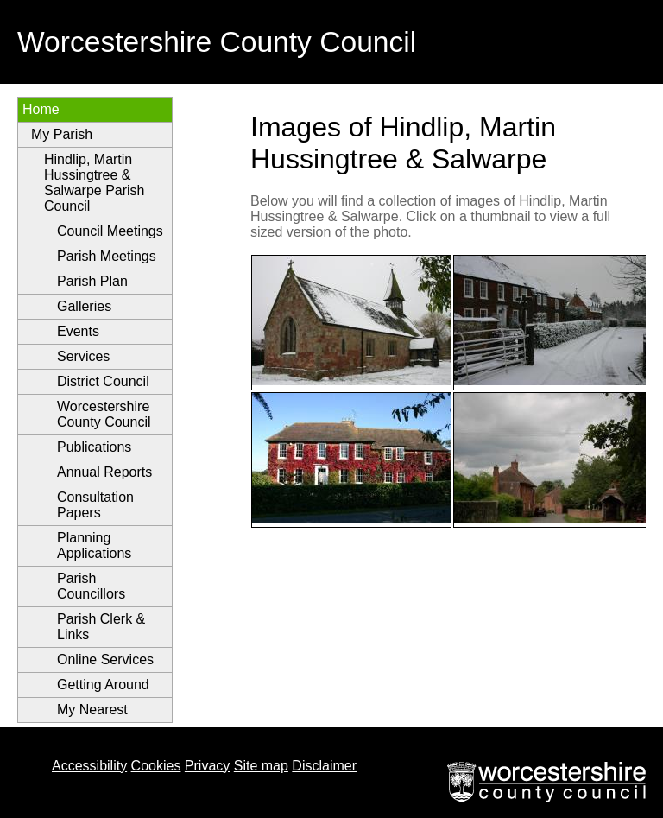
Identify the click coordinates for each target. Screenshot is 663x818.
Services (83, 356)
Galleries (84, 306)
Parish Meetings (106, 256)
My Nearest (92, 709)
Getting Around (103, 684)
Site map (261, 765)
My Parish (61, 134)
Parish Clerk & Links (101, 627)
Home (41, 109)
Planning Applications (94, 545)
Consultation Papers (95, 505)
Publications (94, 447)
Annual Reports (104, 472)
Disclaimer (324, 765)
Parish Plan (92, 281)
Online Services (105, 659)
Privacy (207, 765)
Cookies (156, 765)
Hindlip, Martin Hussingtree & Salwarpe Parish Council (94, 182)
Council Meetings (110, 231)
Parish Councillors (91, 586)
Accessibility (89, 765)
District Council (103, 381)
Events (78, 331)
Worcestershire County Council (104, 414)
